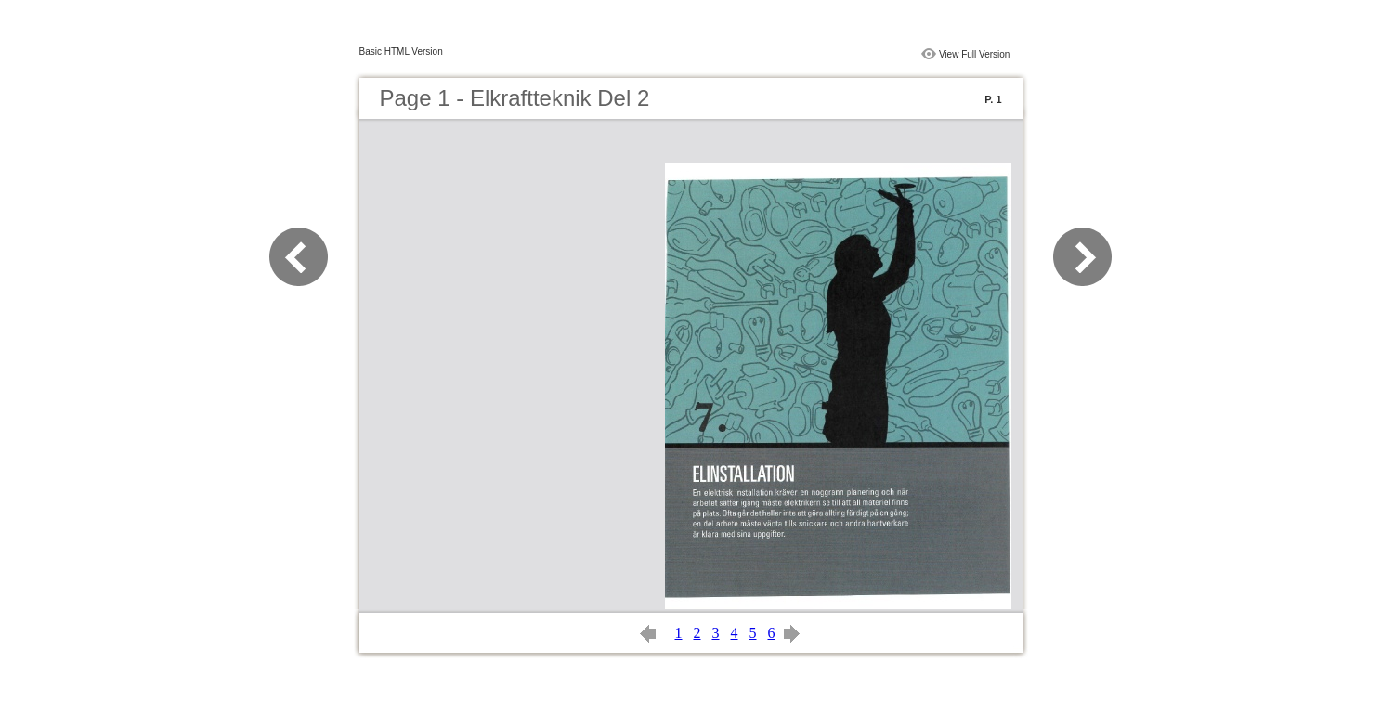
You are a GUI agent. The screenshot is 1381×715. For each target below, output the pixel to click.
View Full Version (974, 54)
